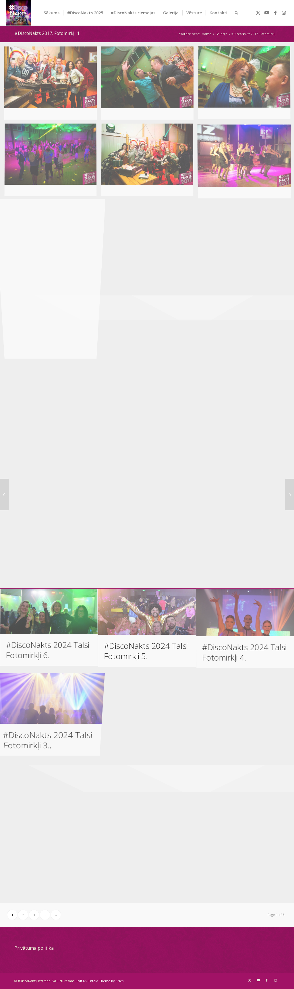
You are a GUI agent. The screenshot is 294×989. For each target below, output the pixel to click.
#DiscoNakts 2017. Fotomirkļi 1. (47, 33)
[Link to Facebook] (275, 12)
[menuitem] (51, 13)
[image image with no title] (52, 85)
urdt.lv (81, 981)
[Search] (236, 13)
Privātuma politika (34, 948)
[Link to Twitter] (258, 12)
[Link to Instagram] (284, 12)
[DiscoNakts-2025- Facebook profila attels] (18, 13)
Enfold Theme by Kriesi (106, 981)
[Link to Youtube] (266, 12)
